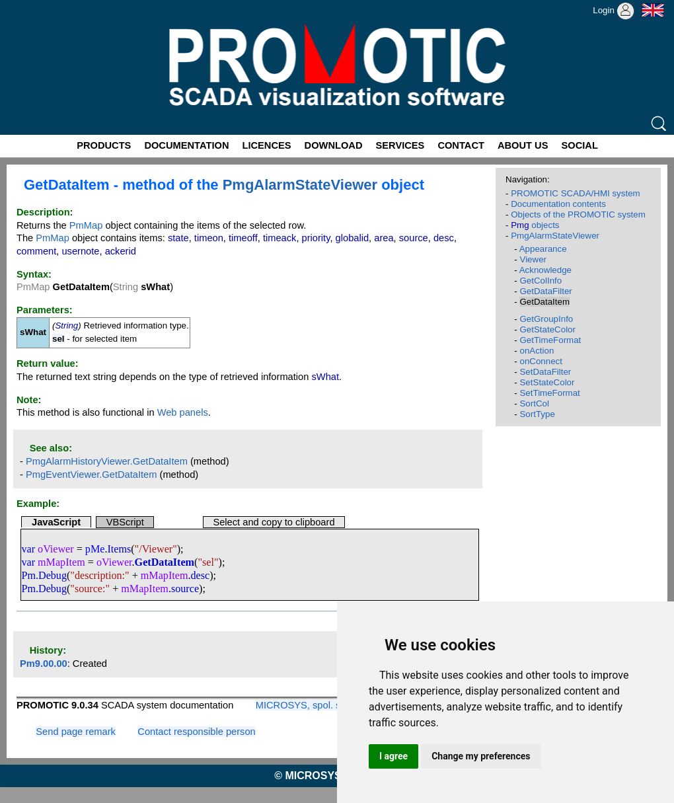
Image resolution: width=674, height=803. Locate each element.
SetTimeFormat (549, 393)
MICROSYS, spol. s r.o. (306, 705)
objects (535, 225)
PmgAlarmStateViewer (300, 184)
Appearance (543, 249)
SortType (536, 414)
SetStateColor (546, 382)
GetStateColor (547, 329)
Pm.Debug (44, 575)
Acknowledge (545, 270)
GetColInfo (540, 281)
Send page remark (76, 731)
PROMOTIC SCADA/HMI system (575, 193)
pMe (95, 548)
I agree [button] (393, 756)
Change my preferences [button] (480, 756)
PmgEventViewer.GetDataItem (91, 474)
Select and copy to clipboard (273, 522)
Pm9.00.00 (43, 663)
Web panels (182, 412)
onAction (536, 351)
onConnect (540, 361)
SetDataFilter (545, 372)
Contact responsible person (196, 731)
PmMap (86, 225)
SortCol (533, 403)
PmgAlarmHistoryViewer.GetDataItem (107, 461)
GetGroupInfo (546, 319)
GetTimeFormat (550, 340)
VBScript (125, 522)
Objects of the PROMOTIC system (578, 214)
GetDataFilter (545, 291)
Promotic (24, 4)
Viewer (532, 259)
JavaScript (56, 522)
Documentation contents (558, 204)
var (28, 548)
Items (119, 548)
